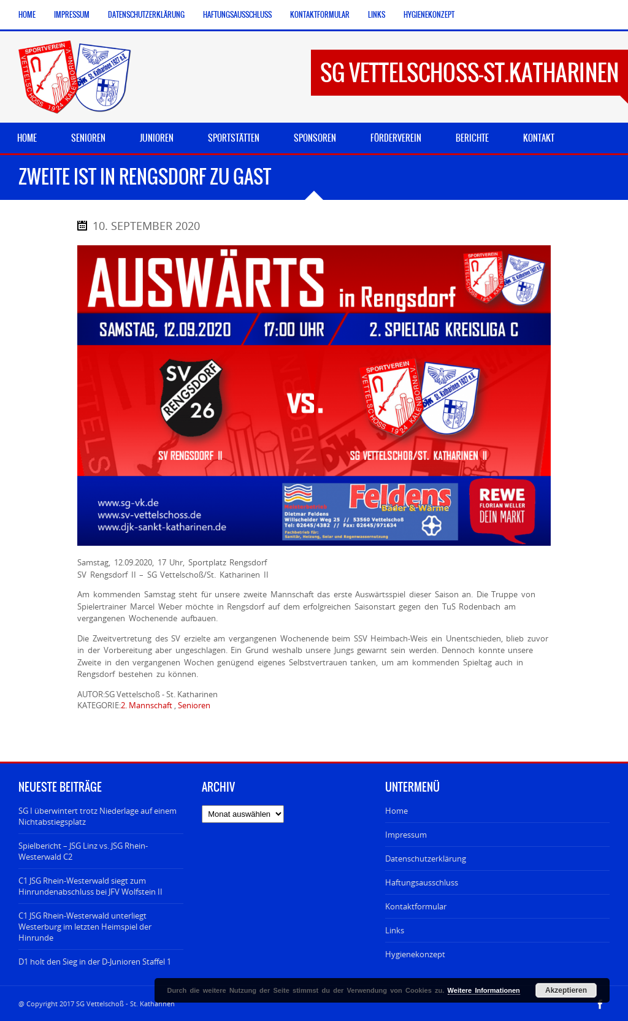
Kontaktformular (320, 14)
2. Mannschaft (146, 705)
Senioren (194, 705)
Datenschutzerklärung (146, 14)
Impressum (72, 14)
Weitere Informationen (484, 990)
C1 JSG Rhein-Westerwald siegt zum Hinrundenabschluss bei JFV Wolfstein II (90, 886)
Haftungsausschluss (237, 14)
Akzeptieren (566, 990)
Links (376, 14)
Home (27, 14)
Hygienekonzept (429, 14)
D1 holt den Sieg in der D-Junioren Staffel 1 (94, 961)
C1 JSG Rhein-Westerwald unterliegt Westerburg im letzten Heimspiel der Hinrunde (84, 926)
